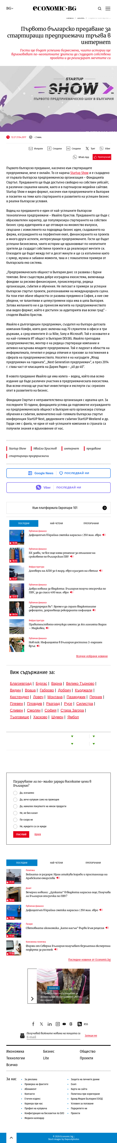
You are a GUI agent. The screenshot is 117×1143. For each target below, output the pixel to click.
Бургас (41, 683)
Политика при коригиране (85, 1093)
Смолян (33, 710)
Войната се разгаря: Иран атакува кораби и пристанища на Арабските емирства (67, 876)
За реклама (31, 1079)
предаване (93, 448)
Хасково (40, 717)
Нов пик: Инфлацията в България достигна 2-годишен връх (65, 644)
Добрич (64, 690)
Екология (53, 988)
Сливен (16, 710)
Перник (95, 697)
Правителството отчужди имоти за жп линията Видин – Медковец (68, 626)
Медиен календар (34, 1118)
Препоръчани (91, 523)
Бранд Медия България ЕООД (87, 1098)
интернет (71, 448)
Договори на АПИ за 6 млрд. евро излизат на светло (65, 570)
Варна (56, 683)
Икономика (15, 1051)
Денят (28, 888)
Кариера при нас (34, 1103)
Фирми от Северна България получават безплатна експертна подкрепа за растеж (68, 947)
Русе (68, 704)
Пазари (29, 924)
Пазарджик (76, 697)
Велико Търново (80, 683)
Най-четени (56, 523)
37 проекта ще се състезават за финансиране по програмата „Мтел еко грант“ (61, 996)
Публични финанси (38, 531)
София (51, 710)
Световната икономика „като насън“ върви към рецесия (67, 928)
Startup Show (17, 448)
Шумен (57, 717)
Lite (46, 1058)
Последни (23, 523)
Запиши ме (91, 1035)
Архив (37, 834)
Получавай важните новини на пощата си (53, 1033)
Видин (15, 690)
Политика (30, 870)
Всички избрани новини (92, 656)
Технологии (15, 1058)
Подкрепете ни (79, 1108)
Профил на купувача (36, 1108)
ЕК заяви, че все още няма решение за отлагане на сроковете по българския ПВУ (62, 554)
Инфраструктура (36, 567)
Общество (88, 1051)
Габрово (47, 690)
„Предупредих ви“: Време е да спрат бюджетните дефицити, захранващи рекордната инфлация (62, 608)
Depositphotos (72, 1139)
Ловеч (38, 697)
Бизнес (49, 1051)
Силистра (84, 704)
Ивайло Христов (45, 448)
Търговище (19, 717)
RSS (82, 1024)
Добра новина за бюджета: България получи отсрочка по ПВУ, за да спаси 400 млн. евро (67, 590)
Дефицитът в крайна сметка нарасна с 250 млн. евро (67, 535)
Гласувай (21, 834)
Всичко (12, 1065)
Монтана (54, 697)
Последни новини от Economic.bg (89, 959)
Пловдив (34, 704)
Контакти (30, 1093)
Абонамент (30, 1089)
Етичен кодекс (33, 1098)
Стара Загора (72, 710)
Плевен (16, 704)
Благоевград (21, 683)
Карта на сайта (79, 1089)
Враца (30, 690)
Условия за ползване (82, 1103)
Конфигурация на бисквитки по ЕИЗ (44, 1113)
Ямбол (73, 717)
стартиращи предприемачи (29, 456)
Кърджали (83, 690)
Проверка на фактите (36, 1084)
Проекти (86, 1058)
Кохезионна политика (36, 942)
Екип (73, 1084)
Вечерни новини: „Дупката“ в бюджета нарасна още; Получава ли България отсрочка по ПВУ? (68, 894)
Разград (53, 704)
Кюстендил (19, 697)
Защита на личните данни (85, 1079)
